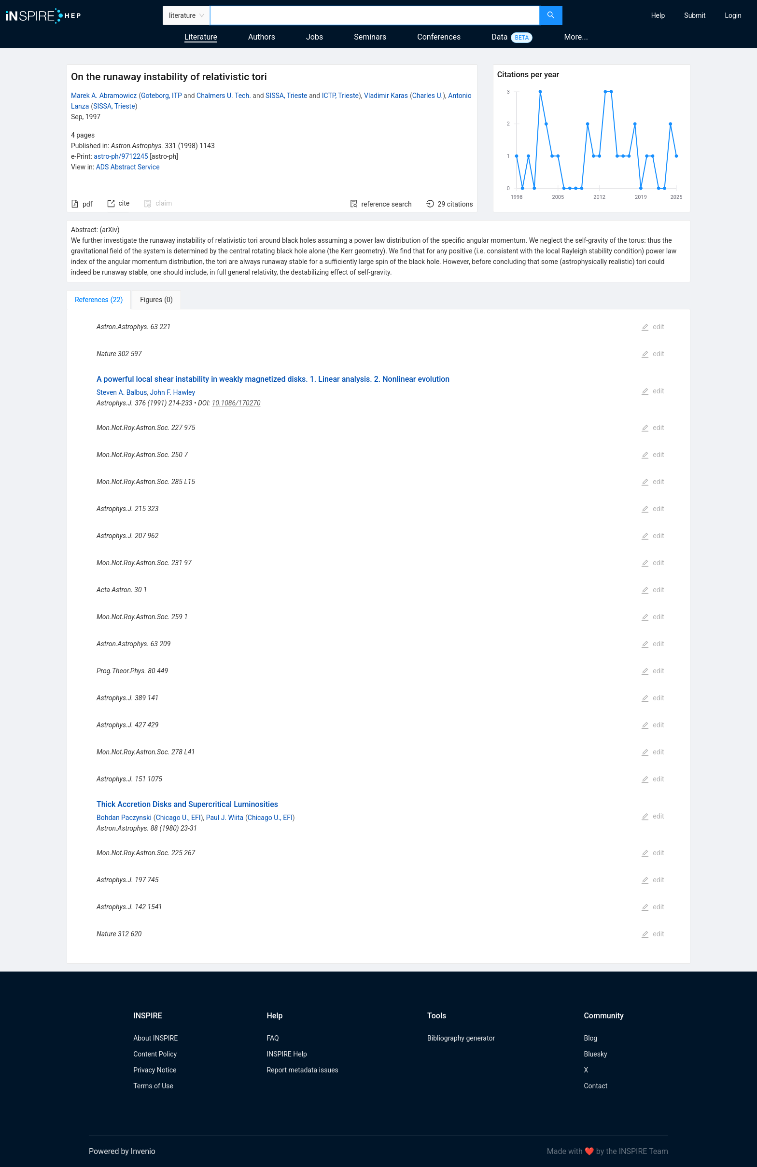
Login (733, 15)
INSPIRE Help (286, 1054)
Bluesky (595, 1054)
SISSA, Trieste (286, 95)
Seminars (370, 37)
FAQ (272, 1038)
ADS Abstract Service (128, 167)
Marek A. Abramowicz (104, 95)
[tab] (99, 299)
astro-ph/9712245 (121, 156)
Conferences (439, 37)
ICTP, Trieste (340, 95)
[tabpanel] (378, 636)
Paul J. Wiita (224, 817)
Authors (261, 37)
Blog (590, 1038)
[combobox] (375, 15)
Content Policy (155, 1054)
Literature (200, 37)
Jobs (314, 37)
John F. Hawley (172, 392)
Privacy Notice (154, 1070)
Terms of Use (153, 1086)
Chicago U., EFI (178, 817)
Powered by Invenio (122, 1151)
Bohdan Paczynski (124, 817)
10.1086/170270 (236, 403)
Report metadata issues (302, 1070)
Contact (595, 1086)
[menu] (661, 15)
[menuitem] (658, 15)
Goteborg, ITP (161, 95)
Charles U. (427, 95)
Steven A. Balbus (122, 392)
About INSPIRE (155, 1038)
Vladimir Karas (386, 95)
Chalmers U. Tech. (223, 95)
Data (499, 37)
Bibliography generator (461, 1038)
